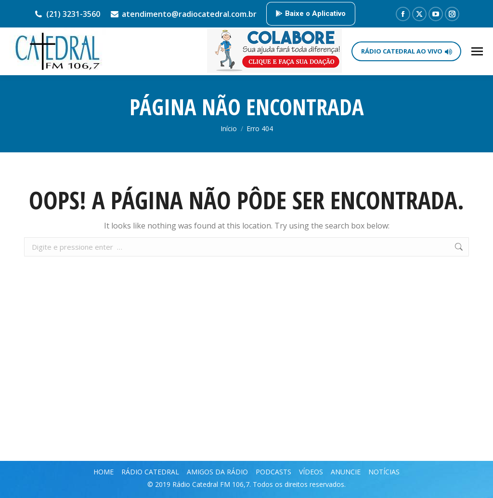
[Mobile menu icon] (477, 51)
